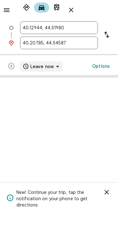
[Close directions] (71, 10)
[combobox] (59, 27)
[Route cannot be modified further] (11, 66)
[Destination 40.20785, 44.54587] (59, 43)
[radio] (26, 7)
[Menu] (6, 10)
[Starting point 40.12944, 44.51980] (59, 28)
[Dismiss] (106, 192)
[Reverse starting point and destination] (106, 35)
